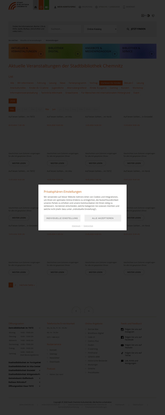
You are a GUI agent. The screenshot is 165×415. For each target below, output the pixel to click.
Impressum (76, 226)
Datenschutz (88, 226)
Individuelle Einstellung (62, 218)
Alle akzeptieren (103, 218)
